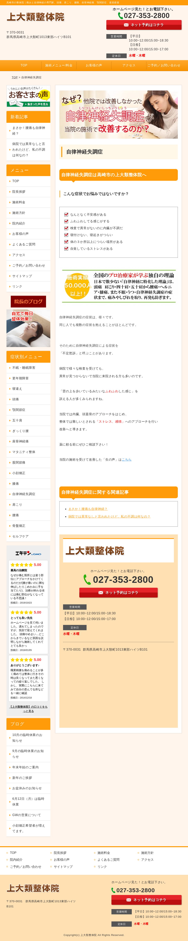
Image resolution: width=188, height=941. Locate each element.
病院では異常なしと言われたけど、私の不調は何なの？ (109, 516)
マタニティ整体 (23, 452)
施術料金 (18, 202)
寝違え (17, 388)
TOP (24, 65)
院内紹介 (18, 223)
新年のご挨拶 (22, 777)
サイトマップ (22, 276)
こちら (127, 459)
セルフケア (20, 536)
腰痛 (15, 515)
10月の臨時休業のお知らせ (27, 737)
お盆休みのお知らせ (27, 788)
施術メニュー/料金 (59, 65)
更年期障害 (20, 378)
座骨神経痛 (20, 441)
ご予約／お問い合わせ (163, 65)
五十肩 (17, 420)
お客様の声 (94, 65)
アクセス (129, 65)
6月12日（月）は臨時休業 (28, 801)
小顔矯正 (18, 473)
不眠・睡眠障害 (23, 367)
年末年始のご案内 (25, 767)
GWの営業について (26, 815)
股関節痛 (18, 462)
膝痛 (15, 483)
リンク (17, 286)
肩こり (17, 504)
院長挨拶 (18, 191)
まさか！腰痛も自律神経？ (88, 509)
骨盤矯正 (18, 525)
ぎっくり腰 (20, 431)
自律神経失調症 (23, 494)
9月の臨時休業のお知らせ (28, 753)
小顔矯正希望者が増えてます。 (28, 828)
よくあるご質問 (23, 244)
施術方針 (18, 212)
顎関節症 (18, 409)
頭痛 (15, 399)
